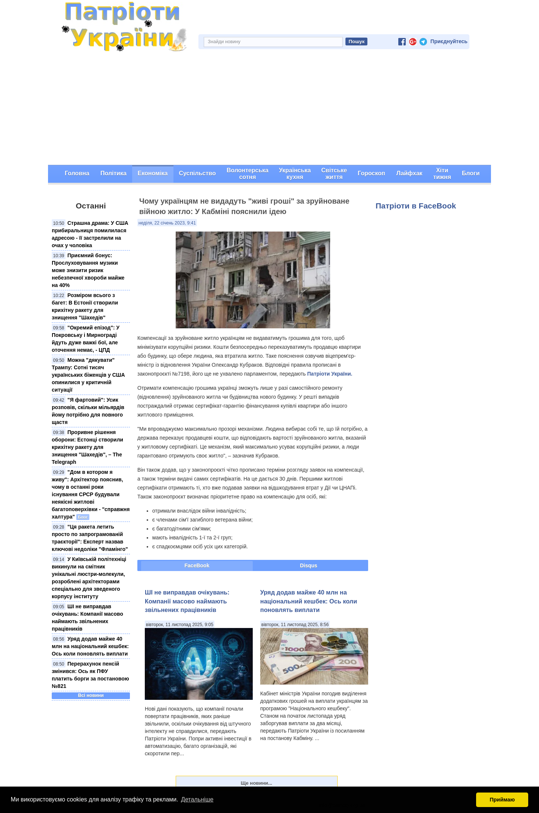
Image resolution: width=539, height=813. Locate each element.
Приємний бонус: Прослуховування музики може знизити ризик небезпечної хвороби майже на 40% (88, 270)
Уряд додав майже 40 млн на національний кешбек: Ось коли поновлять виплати (90, 646)
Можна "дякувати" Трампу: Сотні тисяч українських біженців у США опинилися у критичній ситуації (88, 375)
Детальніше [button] (197, 799)
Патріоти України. (329, 374)
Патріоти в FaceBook (416, 205)
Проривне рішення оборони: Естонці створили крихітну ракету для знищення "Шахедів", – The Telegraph (87, 447)
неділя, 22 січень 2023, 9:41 (167, 223)
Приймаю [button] (502, 800)
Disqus (309, 565)
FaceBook (197, 565)
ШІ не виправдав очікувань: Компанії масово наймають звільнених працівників (187, 601)
